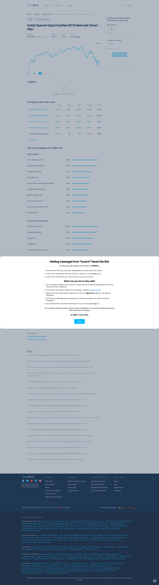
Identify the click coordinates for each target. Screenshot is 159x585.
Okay (79, 321)
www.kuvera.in (95, 290)
